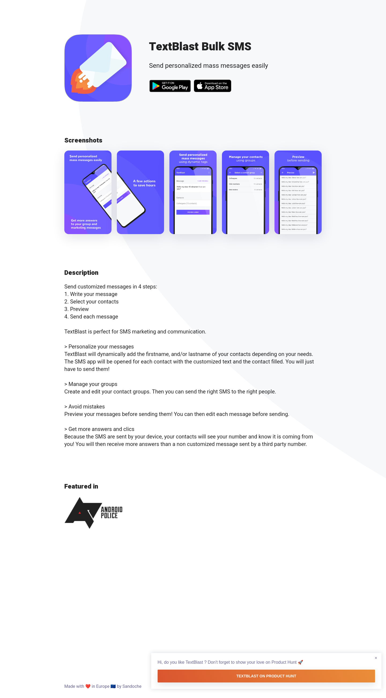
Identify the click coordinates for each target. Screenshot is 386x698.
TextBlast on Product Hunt (331, 668)
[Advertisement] (193, 602)
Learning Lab (263, 686)
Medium (291, 686)
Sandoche (132, 686)
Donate (315, 686)
